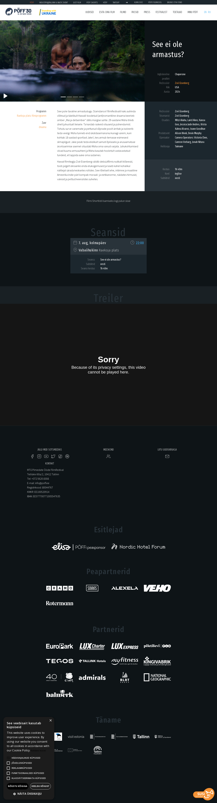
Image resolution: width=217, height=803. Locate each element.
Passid (135, 12)
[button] (11, 61)
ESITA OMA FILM (107, 12)
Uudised (89, 12)
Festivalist (161, 12)
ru (209, 12)
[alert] (28, 758)
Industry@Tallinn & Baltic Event (53, 2)
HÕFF (105, 2)
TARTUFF (116, 2)
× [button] (50, 720)
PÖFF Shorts (92, 2)
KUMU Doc (138, 2)
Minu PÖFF (193, 12)
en (205, 12)
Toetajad (177, 12)
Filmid (123, 12)
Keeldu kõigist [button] (41, 786)
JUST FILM (77, 2)
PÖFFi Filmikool (155, 2)
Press (147, 12)
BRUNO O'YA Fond (174, 2)
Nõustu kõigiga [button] (17, 786)
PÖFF (32, 2)
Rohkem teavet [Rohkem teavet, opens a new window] (38, 750)
